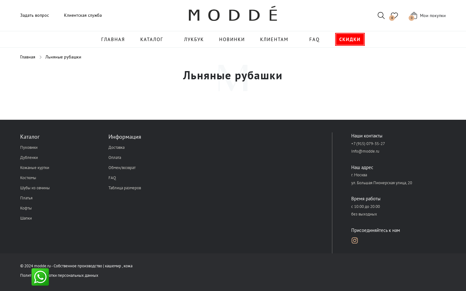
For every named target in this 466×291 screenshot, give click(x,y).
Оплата (114, 157)
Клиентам (274, 39)
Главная (113, 39)
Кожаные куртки (34, 167)
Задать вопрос (34, 15)
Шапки (26, 218)
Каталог (151, 39)
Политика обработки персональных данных (59, 275)
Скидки (350, 39)
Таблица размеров (124, 188)
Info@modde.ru (365, 151)
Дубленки (29, 157)
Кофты (26, 208)
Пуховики (29, 147)
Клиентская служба (83, 15)
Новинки (232, 39)
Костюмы (28, 177)
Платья (26, 198)
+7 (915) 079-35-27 (368, 143)
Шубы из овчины (35, 188)
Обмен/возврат (122, 167)
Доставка (116, 147)
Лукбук (194, 39)
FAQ (314, 39)
